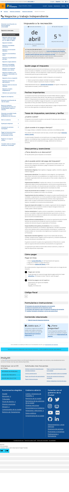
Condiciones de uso (19, 440)
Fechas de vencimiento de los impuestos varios (38, 308)
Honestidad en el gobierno (35, 408)
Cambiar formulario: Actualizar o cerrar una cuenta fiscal (41, 311)
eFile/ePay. (31, 276)
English (52, 1)
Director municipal (8, 404)
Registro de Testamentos (11, 412)
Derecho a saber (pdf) (30, 440)
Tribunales (6, 399)
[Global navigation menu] (2, 6)
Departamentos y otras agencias (56, 425)
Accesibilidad (52, 440)
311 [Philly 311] (6, 360)
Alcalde (4, 394)
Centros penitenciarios (31, 373)
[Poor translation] (6, 451)
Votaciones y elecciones (34, 410)
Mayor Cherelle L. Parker (25, 6)
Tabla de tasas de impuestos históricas (38, 320)
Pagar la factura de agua (31, 379)
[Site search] (67, 6)
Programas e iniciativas (56, 432)
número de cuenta (40, 264)
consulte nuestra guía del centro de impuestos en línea (40, 54)
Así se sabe (31, 1)
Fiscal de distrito (8, 401)
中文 (63, 1)
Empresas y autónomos (15, 11)
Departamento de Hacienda (51, 344)
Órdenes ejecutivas (32, 405)
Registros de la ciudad (33, 398)
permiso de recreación (47, 84)
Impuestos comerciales (27, 11)
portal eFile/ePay (37, 261)
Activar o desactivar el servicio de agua (56, 381)
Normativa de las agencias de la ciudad (35, 402)
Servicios (6, 11)
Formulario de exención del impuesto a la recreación (40, 306)
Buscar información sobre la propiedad (57, 373)
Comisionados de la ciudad (11, 409)
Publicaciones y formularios (53, 435)
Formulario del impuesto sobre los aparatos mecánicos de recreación (44, 309)
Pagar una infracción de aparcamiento (35, 376)
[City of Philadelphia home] (12, 6)
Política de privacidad (42, 440)
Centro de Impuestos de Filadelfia (55, 51)
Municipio (6, 396)
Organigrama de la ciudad (35, 416)
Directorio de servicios (55, 429)
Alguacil (5, 407)
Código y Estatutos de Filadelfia (33, 395)
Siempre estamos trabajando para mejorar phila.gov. (34, 349)
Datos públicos (31, 413)
